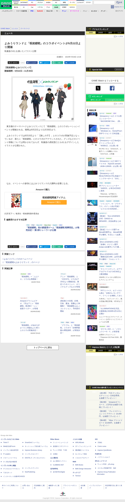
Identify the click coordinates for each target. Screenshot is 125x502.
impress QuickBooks (104, 450)
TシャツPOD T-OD (60, 450)
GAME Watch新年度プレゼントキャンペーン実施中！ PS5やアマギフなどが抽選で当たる (107, 388)
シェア (34, 62)
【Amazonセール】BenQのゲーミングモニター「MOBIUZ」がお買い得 (110, 143)
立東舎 (55, 454)
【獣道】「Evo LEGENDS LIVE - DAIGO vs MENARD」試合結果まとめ (110, 218)
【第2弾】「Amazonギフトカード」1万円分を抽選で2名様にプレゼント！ (110, 404)
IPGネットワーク (101, 461)
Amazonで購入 (54, 202)
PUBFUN (98, 454)
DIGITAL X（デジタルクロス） (35, 458)
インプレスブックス (32, 468)
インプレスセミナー (32, 454)
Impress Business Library (33, 450)
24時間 (100, 33)
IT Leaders (6, 454)
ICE (96, 439)
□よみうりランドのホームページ (17, 259)
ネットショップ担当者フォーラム (36, 446)
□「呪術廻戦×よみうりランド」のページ (21, 262)
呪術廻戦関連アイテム (53, 197)
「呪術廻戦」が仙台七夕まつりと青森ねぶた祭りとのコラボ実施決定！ (30, 327)
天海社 (100, 442)
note (59, 62)
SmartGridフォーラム (32, 442)
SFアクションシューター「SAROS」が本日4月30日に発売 (110, 188)
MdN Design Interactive (83, 469)
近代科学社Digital (59, 472)
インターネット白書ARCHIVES (14, 476)
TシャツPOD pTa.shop (106, 464)
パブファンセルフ (104, 457)
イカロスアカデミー (82, 458)
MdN (74, 462)
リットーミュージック (60, 442)
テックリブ (76, 472)
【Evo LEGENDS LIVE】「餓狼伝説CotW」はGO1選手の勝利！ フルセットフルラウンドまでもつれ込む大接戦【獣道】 (110, 259)
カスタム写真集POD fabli (107, 468)
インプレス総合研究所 (10, 450)
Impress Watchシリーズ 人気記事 (106, 347)
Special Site (97, 70)
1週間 (110, 33)
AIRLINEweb (79, 442)
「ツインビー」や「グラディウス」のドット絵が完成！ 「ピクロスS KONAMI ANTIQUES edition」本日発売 (110, 209)
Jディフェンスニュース (83, 446)
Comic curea (102, 446)
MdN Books (79, 465)
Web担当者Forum (9, 446)
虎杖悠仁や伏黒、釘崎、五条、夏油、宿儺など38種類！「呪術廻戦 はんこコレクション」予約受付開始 (70, 306)
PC (57, 11)
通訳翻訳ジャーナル (82, 450)
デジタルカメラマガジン (11, 469)
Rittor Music (54, 439)
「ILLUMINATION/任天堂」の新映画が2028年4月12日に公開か (110, 311)
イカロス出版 (77, 439)
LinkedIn (72, 62)
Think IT (6, 442)
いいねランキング (115, 100)
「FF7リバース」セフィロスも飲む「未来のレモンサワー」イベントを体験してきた (110, 293)
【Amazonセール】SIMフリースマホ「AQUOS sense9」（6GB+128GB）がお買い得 (110, 163)
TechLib (77, 476)
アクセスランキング (100, 29)
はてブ (46, 62)
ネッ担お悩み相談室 (10, 462)
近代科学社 (54, 469)
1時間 (91, 33)
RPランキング (96, 100)
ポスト (15, 62)
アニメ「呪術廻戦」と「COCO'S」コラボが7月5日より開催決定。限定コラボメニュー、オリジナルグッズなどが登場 (70, 282)
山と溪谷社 (54, 458)
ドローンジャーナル (10, 458)
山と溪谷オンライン (60, 461)
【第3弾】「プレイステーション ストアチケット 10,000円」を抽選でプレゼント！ (110, 413)
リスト (22, 62)
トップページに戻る (43, 347)
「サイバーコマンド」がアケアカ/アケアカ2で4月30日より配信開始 (110, 271)
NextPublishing (30, 472)
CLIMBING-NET (58, 465)
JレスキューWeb (81, 454)
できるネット (7, 472)
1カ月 (120, 33)
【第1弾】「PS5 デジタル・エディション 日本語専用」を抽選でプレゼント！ (110, 395)
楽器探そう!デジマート (61, 446)
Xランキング (97, 96)
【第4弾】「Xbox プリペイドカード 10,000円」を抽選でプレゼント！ (110, 422)
